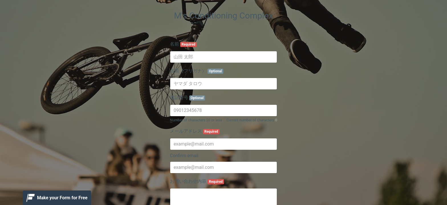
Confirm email (184, 155)
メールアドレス (195, 131)
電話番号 (187, 98)
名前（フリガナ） (196, 71)
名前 (183, 44)
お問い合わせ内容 (197, 181)
